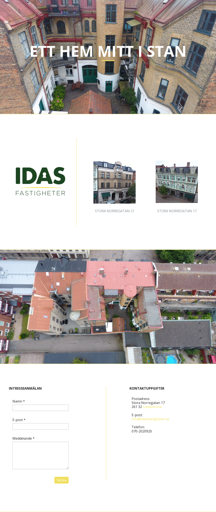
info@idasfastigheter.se (150, 419)
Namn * (18, 401)
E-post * (19, 419)
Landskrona (152, 406)
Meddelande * (23, 438)
